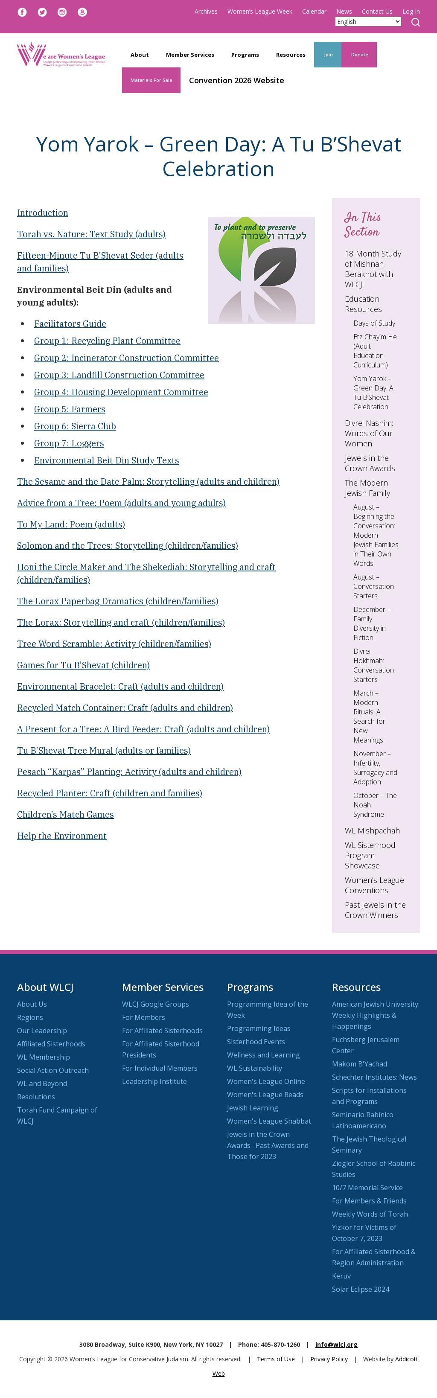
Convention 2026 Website (236, 80)
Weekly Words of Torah (370, 1214)
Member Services (190, 54)
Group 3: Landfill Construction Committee (119, 375)
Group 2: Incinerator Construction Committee (126, 358)
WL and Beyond (42, 1083)
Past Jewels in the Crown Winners (375, 910)
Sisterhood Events (256, 1041)
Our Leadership (42, 1030)
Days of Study (374, 323)
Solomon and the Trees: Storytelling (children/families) (127, 545)
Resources (291, 54)
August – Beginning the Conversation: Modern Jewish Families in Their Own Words (376, 535)
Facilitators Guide (70, 323)
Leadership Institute (154, 1081)
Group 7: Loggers (69, 443)
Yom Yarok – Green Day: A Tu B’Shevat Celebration (373, 392)
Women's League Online (266, 1081)
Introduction (42, 212)
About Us (32, 1004)
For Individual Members (160, 1068)
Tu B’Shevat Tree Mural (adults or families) (104, 750)
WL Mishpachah (372, 830)
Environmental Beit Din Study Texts (106, 460)
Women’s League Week (259, 11)
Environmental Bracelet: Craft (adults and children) (120, 686)
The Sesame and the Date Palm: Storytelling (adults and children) (148, 481)
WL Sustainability (254, 1068)
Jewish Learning (252, 1108)
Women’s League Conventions (374, 885)
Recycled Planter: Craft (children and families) (109, 793)
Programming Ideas (259, 1028)
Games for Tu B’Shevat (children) (83, 665)
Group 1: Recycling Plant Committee (107, 341)
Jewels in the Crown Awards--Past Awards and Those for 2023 (268, 1145)
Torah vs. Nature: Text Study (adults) (91, 234)
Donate (359, 54)
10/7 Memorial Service (367, 1187)
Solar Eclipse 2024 (360, 1289)
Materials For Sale (151, 80)
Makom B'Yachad (359, 1064)
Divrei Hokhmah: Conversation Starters (373, 665)
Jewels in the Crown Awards (370, 463)
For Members (143, 1017)
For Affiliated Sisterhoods (162, 1030)
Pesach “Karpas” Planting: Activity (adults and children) (129, 772)
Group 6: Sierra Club (75, 426)
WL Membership (43, 1057)
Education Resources (363, 304)
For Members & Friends (369, 1201)
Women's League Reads (265, 1094)
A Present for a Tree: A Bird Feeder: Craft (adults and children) (143, 729)
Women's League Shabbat (269, 1121)
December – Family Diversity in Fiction (371, 623)
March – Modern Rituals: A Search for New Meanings (369, 716)
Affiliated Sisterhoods (51, 1043)
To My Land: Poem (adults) (71, 524)
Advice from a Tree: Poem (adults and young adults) (121, 503)
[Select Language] (368, 21)
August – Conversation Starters (373, 586)
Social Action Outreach (53, 1070)
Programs (245, 54)
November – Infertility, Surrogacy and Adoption (375, 767)
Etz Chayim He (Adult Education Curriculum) (375, 351)
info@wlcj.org (336, 1344)
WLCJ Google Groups (155, 1004)
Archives (206, 11)
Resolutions (36, 1096)
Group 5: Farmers (69, 409)
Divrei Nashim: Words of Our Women (369, 433)
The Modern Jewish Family (367, 488)
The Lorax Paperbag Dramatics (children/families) (117, 601)
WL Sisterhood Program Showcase (370, 855)
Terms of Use (276, 1359)
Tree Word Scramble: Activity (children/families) (114, 643)
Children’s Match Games (65, 814)
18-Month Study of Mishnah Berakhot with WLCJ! (373, 268)
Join (328, 54)
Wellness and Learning (263, 1055)
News (344, 11)
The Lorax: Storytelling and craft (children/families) (121, 622)
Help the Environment (62, 836)
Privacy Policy (329, 1359)
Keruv (341, 1276)
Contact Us (377, 11)
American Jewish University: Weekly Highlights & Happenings (376, 1015)
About (140, 54)
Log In (411, 11)
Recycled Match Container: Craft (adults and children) (125, 708)
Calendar (314, 11)
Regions (30, 1017)
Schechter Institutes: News (374, 1077)
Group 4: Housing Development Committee (121, 392)
